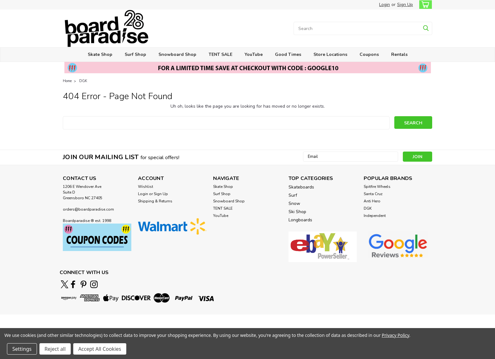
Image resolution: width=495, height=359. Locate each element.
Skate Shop (100, 54)
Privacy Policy (395, 335)
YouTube (254, 54)
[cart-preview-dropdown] (424, 4)
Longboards (300, 220)
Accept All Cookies (99, 348)
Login (384, 5)
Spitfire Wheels (377, 186)
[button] (97, 237)
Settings (22, 348)
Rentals (399, 54)
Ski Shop (297, 212)
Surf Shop (135, 54)
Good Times (288, 54)
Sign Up (405, 5)
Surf (293, 195)
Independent (375, 215)
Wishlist (145, 186)
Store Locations (330, 54)
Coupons (369, 54)
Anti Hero (372, 201)
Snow (294, 203)
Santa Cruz (373, 193)
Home (67, 81)
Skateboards (301, 187)
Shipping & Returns (155, 201)
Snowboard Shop (177, 54)
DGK (83, 81)
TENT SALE (220, 54)
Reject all (55, 348)
